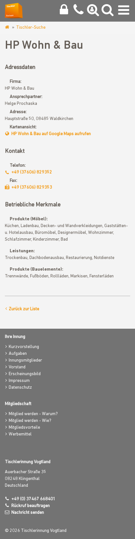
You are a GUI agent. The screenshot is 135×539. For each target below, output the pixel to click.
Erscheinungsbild (25, 374)
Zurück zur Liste (24, 309)
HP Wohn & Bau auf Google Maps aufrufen (51, 134)
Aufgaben (18, 353)
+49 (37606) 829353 (31, 187)
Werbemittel (20, 434)
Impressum (19, 380)
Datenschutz (20, 387)
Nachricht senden (27, 512)
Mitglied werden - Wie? (30, 420)
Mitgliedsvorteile (24, 427)
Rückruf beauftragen (30, 506)
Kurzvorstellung (24, 346)
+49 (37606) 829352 (31, 172)
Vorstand (17, 367)
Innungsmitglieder (25, 360)
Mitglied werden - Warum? (33, 414)
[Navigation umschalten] (123, 11)
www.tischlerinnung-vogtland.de (7, 27)
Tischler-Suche (31, 27)
